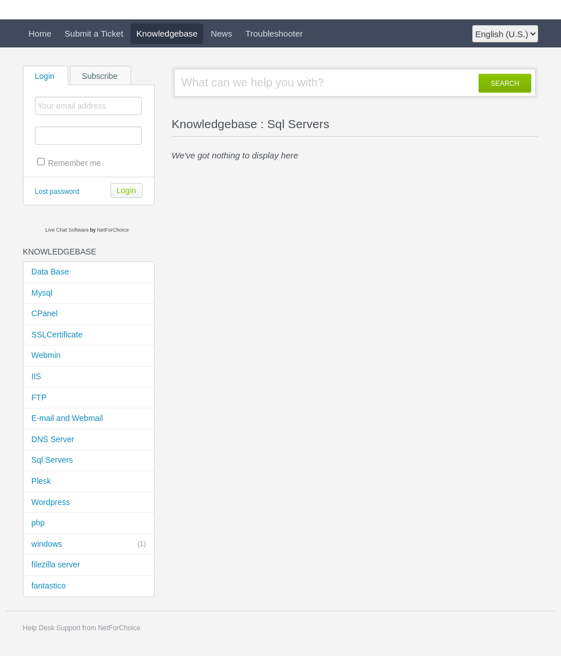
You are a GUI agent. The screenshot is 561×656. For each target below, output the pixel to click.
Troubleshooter (274, 33)
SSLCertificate (56, 334)
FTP (38, 397)
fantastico (48, 585)
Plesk (41, 481)
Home (40, 33)
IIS (36, 376)
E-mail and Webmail (67, 418)
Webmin (46, 355)
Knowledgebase (166, 33)
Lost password (57, 192)
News (221, 33)
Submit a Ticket (94, 33)
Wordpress (50, 502)
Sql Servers (52, 459)
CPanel (44, 313)
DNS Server (52, 439)
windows (88, 544)
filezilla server (55, 564)
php (38, 522)
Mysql (42, 292)
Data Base (50, 271)
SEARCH (505, 83)
